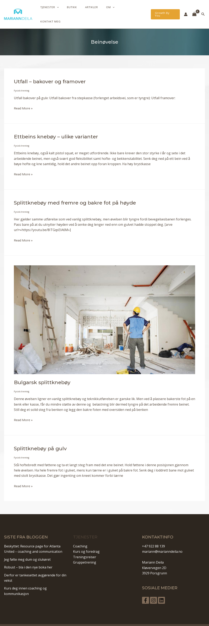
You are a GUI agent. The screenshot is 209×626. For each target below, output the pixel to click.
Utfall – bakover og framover (52, 73)
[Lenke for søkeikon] (203, 10)
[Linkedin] (164, 591)
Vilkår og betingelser (114, 620)
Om (114, 10)
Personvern (93, 620)
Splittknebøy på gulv (42, 440)
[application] (69, 10)
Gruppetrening (84, 554)
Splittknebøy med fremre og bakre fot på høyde (78, 194)
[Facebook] (145, 591)
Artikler (98, 10)
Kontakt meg (134, 10)
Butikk (82, 10)
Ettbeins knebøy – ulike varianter (57, 128)
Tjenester (62, 10)
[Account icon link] (186, 10)
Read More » (23, 100)
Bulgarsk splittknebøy (43, 374)
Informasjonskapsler (141, 620)
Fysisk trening (21, 82)
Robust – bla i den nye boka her (28, 559)
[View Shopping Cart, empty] (194, 10)
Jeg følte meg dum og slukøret (27, 551)
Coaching (80, 538)
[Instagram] (154, 591)
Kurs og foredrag (86, 543)
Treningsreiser (84, 548)
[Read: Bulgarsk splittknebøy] (104, 311)
